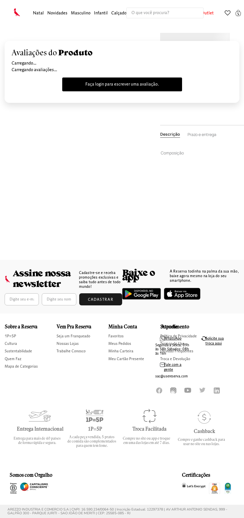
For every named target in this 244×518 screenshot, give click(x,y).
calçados (119, 13)
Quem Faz (13, 359)
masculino (80, 13)
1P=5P (10, 336)
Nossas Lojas (67, 344)
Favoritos (116, 336)
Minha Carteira (120, 351)
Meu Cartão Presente (126, 359)
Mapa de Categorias (21, 366)
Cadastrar (101, 300)
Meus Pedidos (119, 344)
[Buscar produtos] (193, 13)
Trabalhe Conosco (71, 351)
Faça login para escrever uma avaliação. (122, 84)
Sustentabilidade (18, 351)
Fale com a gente (172, 367)
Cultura (11, 344)
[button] (38, 13)
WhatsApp (172, 338)
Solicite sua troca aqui (214, 340)
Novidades (57, 13)
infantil (101, 13)
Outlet (207, 13)
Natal (38, 13)
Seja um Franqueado (73, 336)
